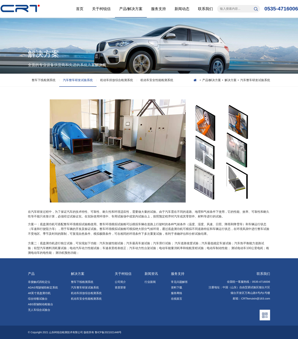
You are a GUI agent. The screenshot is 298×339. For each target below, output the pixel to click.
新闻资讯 (151, 274)
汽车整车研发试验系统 (78, 80)
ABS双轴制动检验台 (40, 304)
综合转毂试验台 (37, 298)
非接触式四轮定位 (39, 281)
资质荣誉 (120, 287)
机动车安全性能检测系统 (156, 80)
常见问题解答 (179, 281)
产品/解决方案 (211, 80)
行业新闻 (150, 281)
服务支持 (177, 274)
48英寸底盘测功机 (39, 293)
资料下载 (176, 287)
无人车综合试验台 (39, 309)
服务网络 (176, 293)
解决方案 (231, 80)
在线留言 (176, 298)
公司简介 (120, 281)
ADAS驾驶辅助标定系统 (43, 287)
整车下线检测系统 (44, 80)
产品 (31, 274)
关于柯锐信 (123, 274)
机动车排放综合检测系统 (116, 80)
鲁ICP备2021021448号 (108, 332)
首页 (79, 9)
